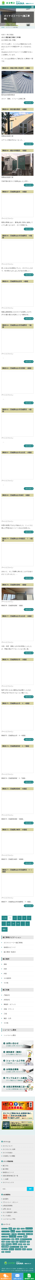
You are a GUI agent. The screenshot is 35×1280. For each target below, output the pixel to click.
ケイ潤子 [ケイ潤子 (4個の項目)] (14, 1234)
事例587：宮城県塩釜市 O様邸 (14, 192)
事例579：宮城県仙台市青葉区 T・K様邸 (17, 539)
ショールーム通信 (10, 1035)
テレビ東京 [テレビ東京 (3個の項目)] (4, 1236)
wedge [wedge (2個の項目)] (22, 1228)
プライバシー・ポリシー (10, 1202)
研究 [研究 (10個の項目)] (24, 1249)
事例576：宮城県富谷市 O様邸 (14, 660)
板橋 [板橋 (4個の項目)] (22, 1247)
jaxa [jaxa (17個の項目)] (10, 1228)
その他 (6, 983)
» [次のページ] (27, 924)
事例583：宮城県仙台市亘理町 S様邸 (16, 368)
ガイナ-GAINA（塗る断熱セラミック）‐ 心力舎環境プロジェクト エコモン (17, 1263)
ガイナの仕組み (8, 1152)
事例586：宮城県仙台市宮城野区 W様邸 (17, 237)
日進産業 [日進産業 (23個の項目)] (5, 1246)
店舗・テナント (9, 1009)
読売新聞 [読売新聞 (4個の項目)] (29, 1249)
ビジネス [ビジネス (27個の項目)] (12, 1236)
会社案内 (5, 1199)
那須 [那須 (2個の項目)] (3, 1252)
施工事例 (5, 1169)
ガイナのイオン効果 (9, 1149)
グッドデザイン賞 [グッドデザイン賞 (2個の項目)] (6, 1234)
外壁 (5, 969)
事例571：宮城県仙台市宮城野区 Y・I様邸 (17, 871)
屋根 (5, 964)
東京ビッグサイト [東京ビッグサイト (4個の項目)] (14, 1247)
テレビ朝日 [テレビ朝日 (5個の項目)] (29, 1234)
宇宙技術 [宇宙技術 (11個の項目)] (22, 1241)
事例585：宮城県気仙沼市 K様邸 (15, 281)
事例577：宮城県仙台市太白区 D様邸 (17, 616)
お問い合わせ (7, 1209)
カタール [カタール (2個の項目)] (18, 1231)
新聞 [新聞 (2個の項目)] (28, 1244)
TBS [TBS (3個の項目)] (14, 1228)
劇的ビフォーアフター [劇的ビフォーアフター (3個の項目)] (25, 1239)
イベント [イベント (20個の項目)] (29, 1228)
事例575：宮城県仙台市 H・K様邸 (15, 703)
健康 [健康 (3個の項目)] (13, 1239)
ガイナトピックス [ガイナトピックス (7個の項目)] (27, 1231)
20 (13, 924)
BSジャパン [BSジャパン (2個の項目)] (4, 1228)
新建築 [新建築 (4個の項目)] (20, 1244)
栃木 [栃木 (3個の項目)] (25, 1246)
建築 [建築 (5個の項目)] (3, 1244)
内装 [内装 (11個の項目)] (17, 1239)
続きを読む (29, 103)
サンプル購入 (7, 1216)
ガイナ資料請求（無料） (10, 1212)
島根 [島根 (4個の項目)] (28, 1241)
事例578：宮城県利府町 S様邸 (14, 585)
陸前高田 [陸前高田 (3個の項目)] (8, 1252)
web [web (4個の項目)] (18, 1228)
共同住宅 (7, 1000)
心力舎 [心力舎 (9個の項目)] (15, 1244)
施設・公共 (7, 1018)
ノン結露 (5, 1179)
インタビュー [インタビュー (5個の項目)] (5, 1231)
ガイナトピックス (8, 1182)
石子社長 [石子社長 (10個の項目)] (18, 1249)
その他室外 (7, 978)
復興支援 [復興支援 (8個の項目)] (8, 1244)
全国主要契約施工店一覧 (10, 1176)
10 (8, 924)
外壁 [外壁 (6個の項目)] (13, 1241)
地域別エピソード (10, 947)
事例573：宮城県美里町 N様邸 (14, 789)
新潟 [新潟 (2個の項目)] (25, 1244)
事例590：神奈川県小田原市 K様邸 (16, 68)
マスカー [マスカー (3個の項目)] (20, 1236)
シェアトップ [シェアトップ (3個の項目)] (21, 1234)
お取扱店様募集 (8, 1205)
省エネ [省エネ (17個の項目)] (11, 1249)
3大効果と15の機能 (9, 1156)
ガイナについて (8, 1146)
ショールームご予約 (9, 1219)
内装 (5, 973)
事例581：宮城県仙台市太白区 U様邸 (17, 452)
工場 (5, 1014)
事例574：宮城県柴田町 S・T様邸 (15, 746)
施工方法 (5, 1166)
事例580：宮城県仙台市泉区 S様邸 (16, 495)
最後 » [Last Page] (5, 929)
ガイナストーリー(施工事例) (13, 943)
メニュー (31, 6)
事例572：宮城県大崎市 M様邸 (14, 830)
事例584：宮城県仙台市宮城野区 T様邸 (16, 326)
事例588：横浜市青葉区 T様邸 (14, 151)
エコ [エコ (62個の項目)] (13, 1231)
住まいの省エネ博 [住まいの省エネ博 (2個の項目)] (6, 1239)
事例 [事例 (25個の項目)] (25, 1236)
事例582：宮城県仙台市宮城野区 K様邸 (16, 410)
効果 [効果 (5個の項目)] (3, 1241)
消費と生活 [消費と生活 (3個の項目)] (4, 1249)
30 (18, 924)
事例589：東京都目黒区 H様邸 (14, 109)
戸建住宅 (7, 995)
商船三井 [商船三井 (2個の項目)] (8, 1241)
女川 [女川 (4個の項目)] (17, 1241)
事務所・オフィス (10, 1004)
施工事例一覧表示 (10, 952)
